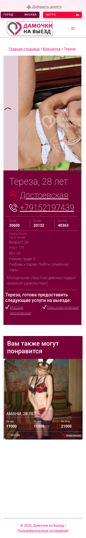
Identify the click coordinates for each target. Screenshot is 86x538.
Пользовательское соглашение (43, 531)
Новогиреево (74, 435)
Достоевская (44, 195)
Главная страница (24, 49)
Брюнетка (52, 49)
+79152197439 (47, 208)
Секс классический (63, 307)
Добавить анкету (44, 7)
